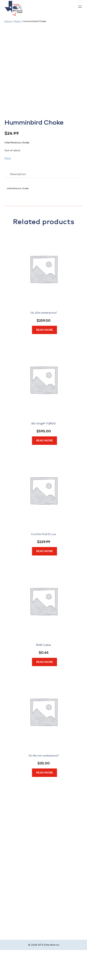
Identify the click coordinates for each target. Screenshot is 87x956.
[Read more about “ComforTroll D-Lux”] (44, 551)
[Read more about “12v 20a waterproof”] (44, 330)
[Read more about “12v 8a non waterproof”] (44, 772)
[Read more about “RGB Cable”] (44, 662)
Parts (17, 21)
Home (8, 21)
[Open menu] (80, 6)
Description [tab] (18, 174)
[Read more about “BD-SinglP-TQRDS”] (44, 440)
